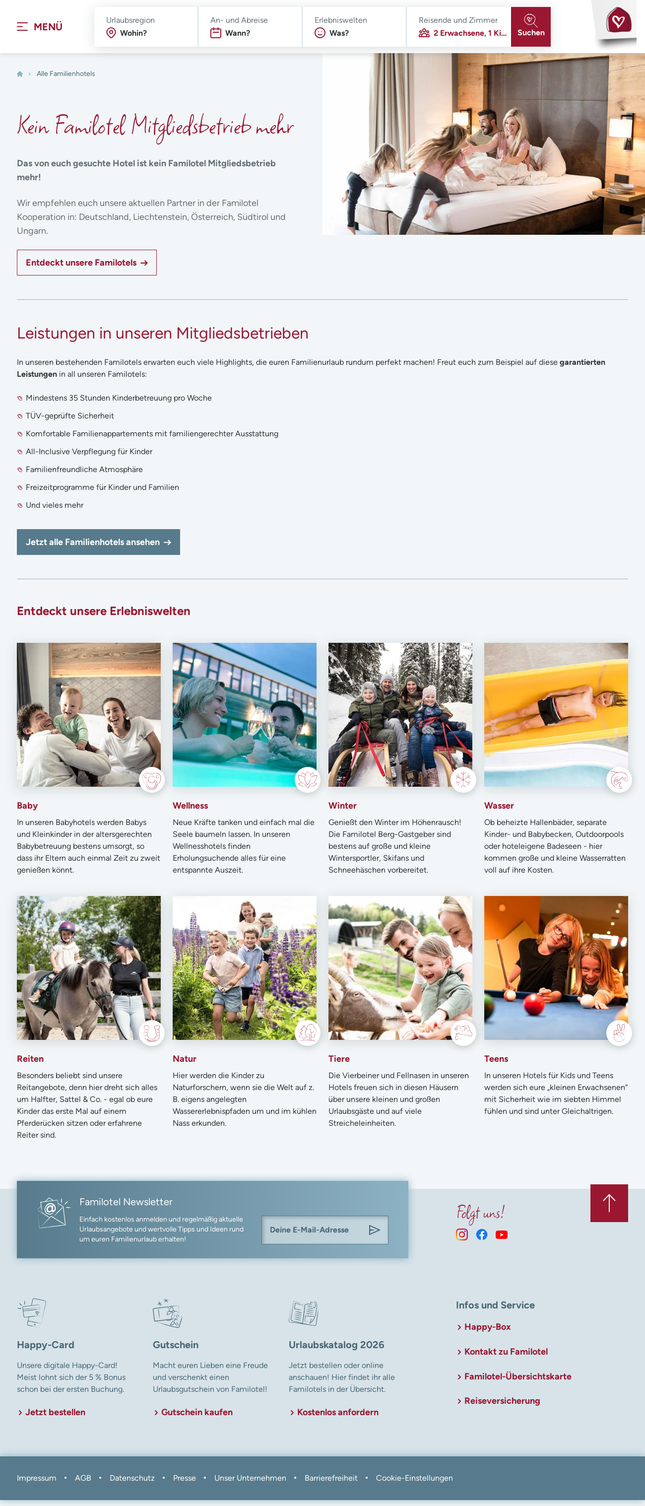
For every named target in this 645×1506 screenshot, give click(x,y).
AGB (83, 1484)
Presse (184, 1484)
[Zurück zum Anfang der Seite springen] (608, 1207)
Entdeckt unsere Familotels (81, 269)
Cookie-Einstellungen (414, 1484)
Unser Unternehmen (250, 1484)
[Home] (20, 80)
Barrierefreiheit (331, 1484)
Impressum (37, 1484)
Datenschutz (132, 1484)
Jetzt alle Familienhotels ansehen (93, 548)
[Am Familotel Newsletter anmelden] (374, 1236)
